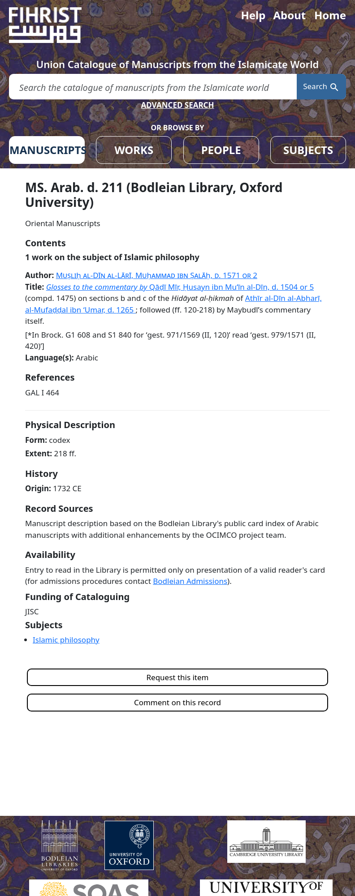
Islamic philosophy (66, 639)
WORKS (133, 149)
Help (253, 15)
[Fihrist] (54, 25)
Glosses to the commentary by (97, 287)
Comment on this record (177, 702)
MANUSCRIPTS (47, 149)
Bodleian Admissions (190, 581)
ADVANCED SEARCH (177, 105)
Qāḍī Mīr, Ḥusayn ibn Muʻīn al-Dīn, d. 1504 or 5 (231, 287)
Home (330, 15)
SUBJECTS (308, 149)
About (289, 15)
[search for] (153, 86)
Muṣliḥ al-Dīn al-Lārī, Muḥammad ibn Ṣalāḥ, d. (156, 275)
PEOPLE (221, 149)
